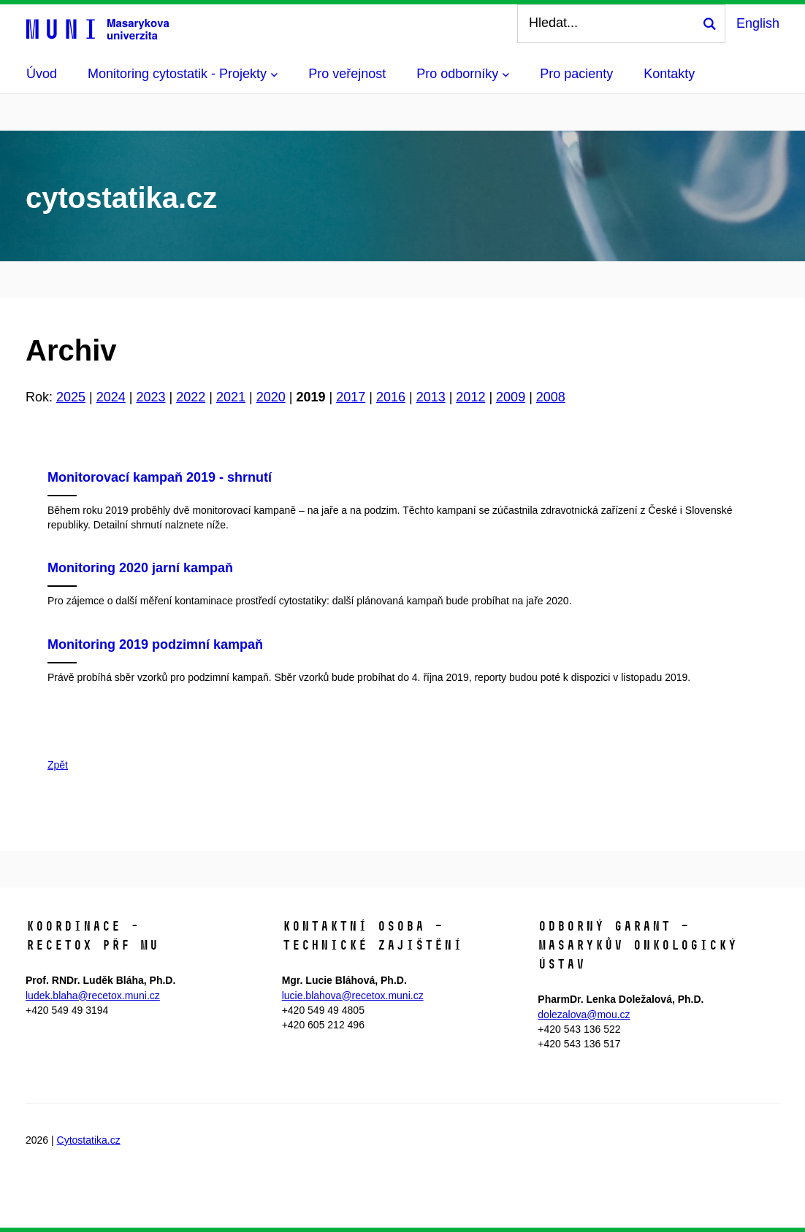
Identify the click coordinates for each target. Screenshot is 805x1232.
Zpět (57, 765)
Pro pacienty (576, 73)
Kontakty (669, 73)
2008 (550, 397)
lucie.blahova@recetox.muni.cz (353, 995)
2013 (431, 397)
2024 (111, 397)
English (757, 23)
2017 (350, 397)
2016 (390, 397)
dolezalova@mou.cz (584, 1014)
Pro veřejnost (347, 73)
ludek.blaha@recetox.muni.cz (93, 995)
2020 (271, 397)
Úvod (41, 73)
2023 (150, 397)
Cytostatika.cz (89, 1140)
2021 (230, 397)
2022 (190, 397)
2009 (510, 397)
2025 (70, 397)
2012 (470, 397)
